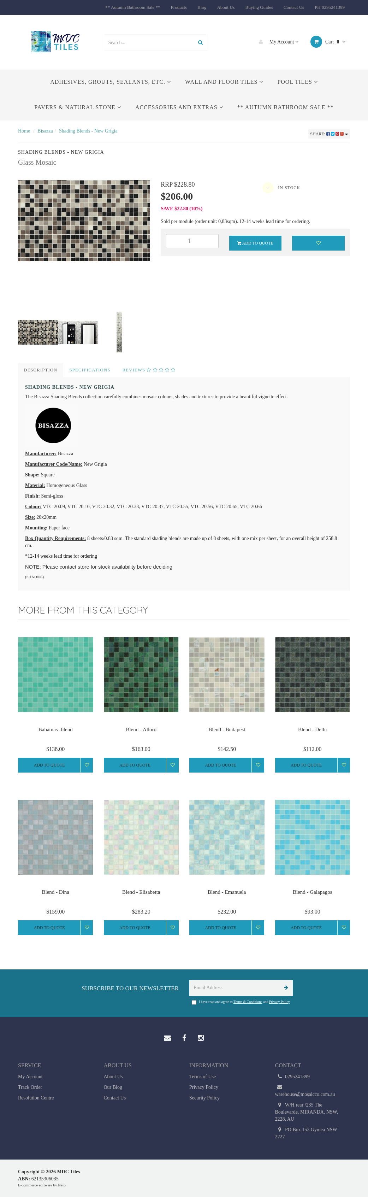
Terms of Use (202, 1076)
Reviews (149, 369)
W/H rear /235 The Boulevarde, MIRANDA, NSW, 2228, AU (306, 1112)
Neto (61, 1185)
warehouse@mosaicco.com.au (305, 1090)
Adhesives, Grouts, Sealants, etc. (110, 82)
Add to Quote (255, 243)
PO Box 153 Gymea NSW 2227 (306, 1132)
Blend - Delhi (312, 729)
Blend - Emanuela (227, 892)
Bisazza (45, 131)
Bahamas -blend (55, 729)
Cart (327, 42)
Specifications (90, 369)
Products (179, 7)
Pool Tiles (297, 82)
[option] (84, 220)
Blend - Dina (55, 892)
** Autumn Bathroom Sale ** (132, 7)
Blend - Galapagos (312, 892)
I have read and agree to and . (241, 1002)
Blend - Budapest (226, 729)
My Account (276, 42)
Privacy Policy (279, 1002)
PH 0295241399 (330, 7)
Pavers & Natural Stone (77, 107)
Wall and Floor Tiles (224, 82)
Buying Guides (259, 7)
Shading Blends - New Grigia (88, 131)
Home (24, 131)
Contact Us (294, 7)
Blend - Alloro (141, 729)
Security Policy (204, 1098)
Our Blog (113, 1087)
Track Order (30, 1087)
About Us (226, 7)
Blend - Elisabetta (141, 892)
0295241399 (292, 1076)
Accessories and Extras (179, 107)
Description (41, 369)
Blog (201, 7)
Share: (329, 133)
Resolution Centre (36, 1098)
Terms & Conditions (247, 1002)
